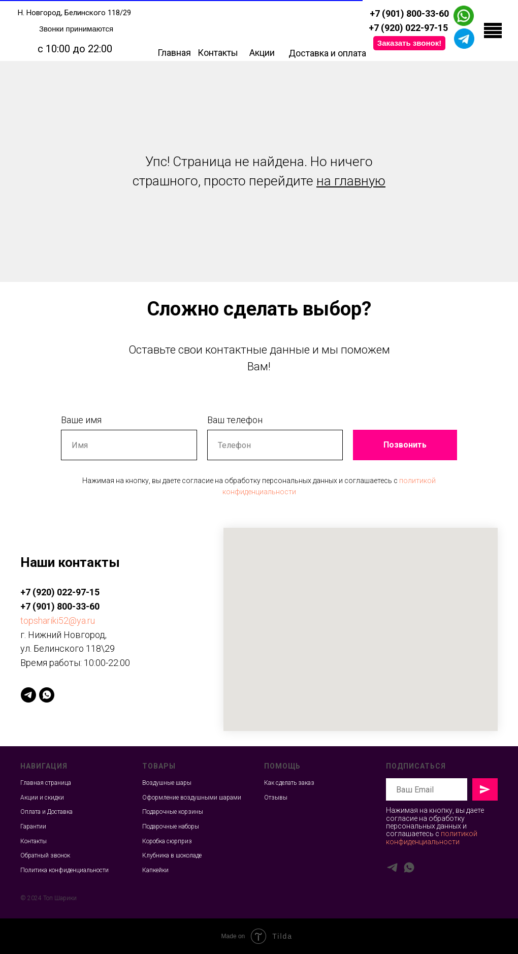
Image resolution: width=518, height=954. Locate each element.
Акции (262, 52)
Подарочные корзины (172, 811)
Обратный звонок (45, 855)
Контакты (218, 52)
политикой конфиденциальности (431, 837)
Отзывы (275, 797)
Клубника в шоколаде (172, 855)
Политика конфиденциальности (64, 870)
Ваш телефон (235, 420)
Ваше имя (81, 420)
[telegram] (28, 695)
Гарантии (33, 826)
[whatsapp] (46, 695)
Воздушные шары (166, 782)
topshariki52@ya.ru (57, 620)
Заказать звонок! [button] (409, 43)
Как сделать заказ (289, 782)
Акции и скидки (42, 797)
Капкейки (155, 870)
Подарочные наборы (170, 826)
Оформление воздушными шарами (191, 797)
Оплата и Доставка (46, 811)
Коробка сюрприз (167, 841)
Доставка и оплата (327, 53)
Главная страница (45, 782)
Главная (174, 52)
